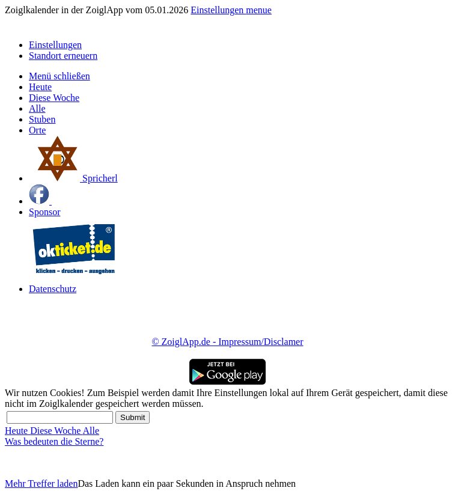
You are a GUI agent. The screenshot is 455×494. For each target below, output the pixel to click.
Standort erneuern (63, 55)
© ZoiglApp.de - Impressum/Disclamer (227, 342)
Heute (40, 87)
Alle (37, 108)
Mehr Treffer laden (41, 483)
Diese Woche (54, 98)
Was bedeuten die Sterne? (54, 441)
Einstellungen (218, 10)
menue (259, 10)
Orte (37, 130)
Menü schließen (59, 76)
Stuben (42, 119)
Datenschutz (52, 289)
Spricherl (73, 178)
